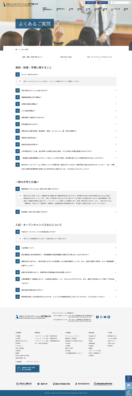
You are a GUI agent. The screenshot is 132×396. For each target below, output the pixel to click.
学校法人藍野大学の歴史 (22, 355)
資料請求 (110, 345)
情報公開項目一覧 (20, 358)
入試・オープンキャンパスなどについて (99, 57)
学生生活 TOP (93, 336)
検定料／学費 (69, 348)
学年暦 (90, 340)
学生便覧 (91, 355)
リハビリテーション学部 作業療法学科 (46, 338)
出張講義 (105, 9)
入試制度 (67, 345)
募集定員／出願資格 (70, 338)
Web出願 (67, 350)
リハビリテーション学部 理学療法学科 (46, 336)
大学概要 (17, 336)
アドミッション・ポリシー (72, 336)
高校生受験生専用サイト (48, 9)
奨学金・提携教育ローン (95, 353)
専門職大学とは (60, 9)
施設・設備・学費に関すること (32, 57)
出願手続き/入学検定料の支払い (74, 340)
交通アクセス (102, 2)
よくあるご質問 (115, 9)
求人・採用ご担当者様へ (41, 343)
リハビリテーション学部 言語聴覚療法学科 (47, 340)
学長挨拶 (17, 343)
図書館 (90, 348)
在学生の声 (92, 338)
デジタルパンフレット (128, 379)
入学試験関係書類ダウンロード (74, 353)
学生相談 (91, 345)
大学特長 (17, 338)
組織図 (17, 353)
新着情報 (19, 361)
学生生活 (96, 9)
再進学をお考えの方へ (21, 340)
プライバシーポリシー (33, 361)
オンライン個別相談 (128, 393)
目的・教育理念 (19, 348)
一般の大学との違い (66, 57)
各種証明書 (92, 343)
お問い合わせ (90, 2)
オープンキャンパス (128, 386)
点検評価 (17, 350)
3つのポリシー (19, 345)
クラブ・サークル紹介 (95, 350)
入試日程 (67, 343)
